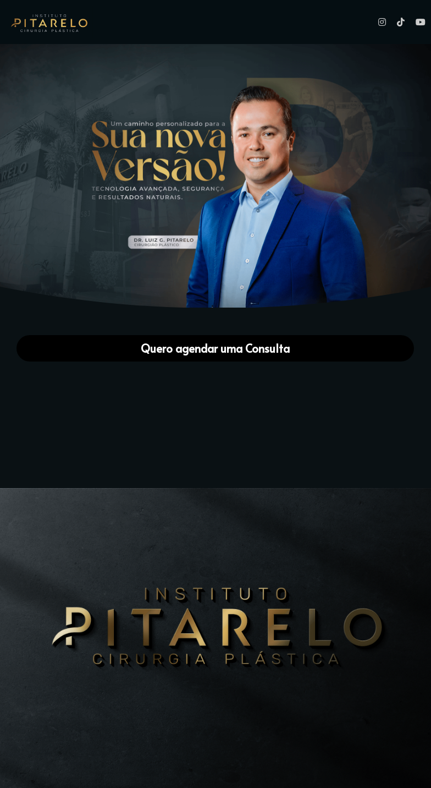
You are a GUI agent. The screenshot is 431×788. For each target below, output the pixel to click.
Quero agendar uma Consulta (215, 348)
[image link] (215, 175)
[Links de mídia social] (382, 22)
